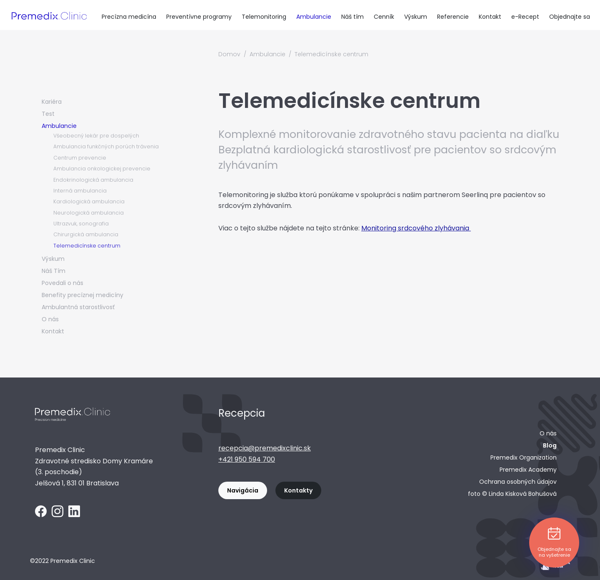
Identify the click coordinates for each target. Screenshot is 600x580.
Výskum (415, 16)
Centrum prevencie (79, 157)
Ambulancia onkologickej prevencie (101, 168)
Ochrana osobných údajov (518, 482)
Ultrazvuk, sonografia (81, 223)
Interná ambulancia (80, 190)
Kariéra (52, 102)
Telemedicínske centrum (86, 245)
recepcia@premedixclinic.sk (264, 448)
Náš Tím (53, 271)
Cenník (384, 16)
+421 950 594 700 (246, 459)
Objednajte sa (569, 16)
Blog (550, 445)
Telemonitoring (264, 16)
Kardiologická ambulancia (89, 201)
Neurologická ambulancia (88, 212)
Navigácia (242, 490)
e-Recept (525, 16)
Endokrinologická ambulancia (93, 179)
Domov (229, 54)
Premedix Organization (523, 457)
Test (48, 114)
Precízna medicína (129, 16)
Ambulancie (313, 16)
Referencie (453, 16)
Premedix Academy (528, 469)
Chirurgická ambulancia (85, 234)
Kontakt (490, 16)
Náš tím (352, 16)
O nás (50, 319)
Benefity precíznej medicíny (82, 295)
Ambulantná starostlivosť (78, 307)
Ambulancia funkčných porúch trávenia (106, 146)
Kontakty (298, 490)
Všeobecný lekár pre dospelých (96, 135)
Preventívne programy (199, 16)
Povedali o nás (62, 283)
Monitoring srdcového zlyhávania (416, 228)
